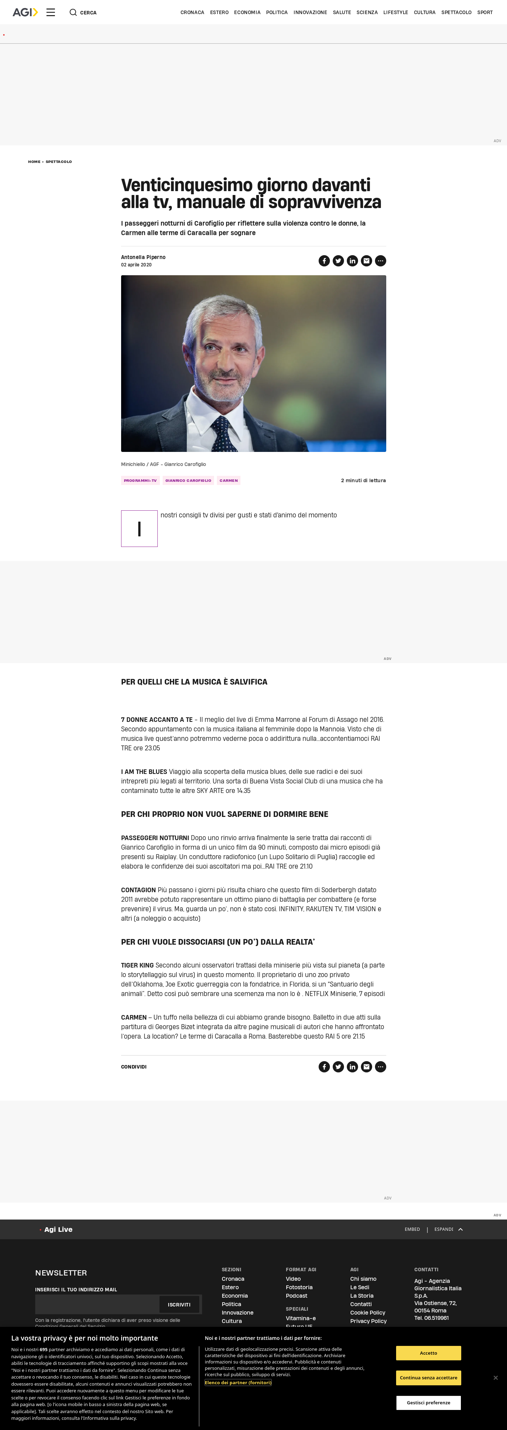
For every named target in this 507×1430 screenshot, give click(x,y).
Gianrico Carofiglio (188, 480)
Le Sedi (359, 1287)
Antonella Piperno (143, 257)
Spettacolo (457, 12)
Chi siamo (363, 1278)
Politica (277, 12)
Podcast (296, 1295)
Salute (342, 12)
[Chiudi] (495, 1377)
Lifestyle (395, 12)
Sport (485, 12)
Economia (247, 12)
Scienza (367, 12)
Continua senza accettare (428, 1377)
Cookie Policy (367, 1312)
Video (293, 1278)
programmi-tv (140, 480)
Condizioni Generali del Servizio (70, 1326)
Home (34, 161)
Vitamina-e (301, 1318)
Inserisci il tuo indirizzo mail (76, 1289)
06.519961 (436, 1318)
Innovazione (310, 12)
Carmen (229, 480)
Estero (219, 12)
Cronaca (193, 12)
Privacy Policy (368, 1321)
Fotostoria (299, 1287)
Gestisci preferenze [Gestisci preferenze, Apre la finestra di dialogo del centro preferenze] (429, 1402)
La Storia (362, 1295)
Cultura (425, 12)
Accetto (428, 1353)
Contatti (361, 1304)
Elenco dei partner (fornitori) (238, 1382)
